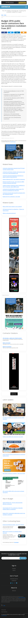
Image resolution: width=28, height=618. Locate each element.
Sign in (14, 570)
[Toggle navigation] (26, 7)
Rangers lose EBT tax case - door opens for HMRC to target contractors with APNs (13, 182)
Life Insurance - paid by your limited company (12, 338)
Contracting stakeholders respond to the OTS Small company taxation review (13, 169)
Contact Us (14, 580)
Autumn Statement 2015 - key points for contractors (14, 179)
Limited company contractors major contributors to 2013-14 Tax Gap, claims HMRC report (14, 186)
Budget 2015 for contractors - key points (11, 196)
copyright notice (13, 141)
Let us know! (16, 542)
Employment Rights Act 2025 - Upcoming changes (13, 524)
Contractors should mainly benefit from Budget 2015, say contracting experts (14, 193)
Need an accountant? (7, 346)
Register (14, 568)
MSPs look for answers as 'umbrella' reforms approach (12, 532)
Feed (4, 605)
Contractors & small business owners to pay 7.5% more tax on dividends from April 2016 (13, 190)
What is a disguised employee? (9, 213)
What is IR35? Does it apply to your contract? (12, 206)
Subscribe (23, 558)
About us (14, 590)
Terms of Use (3, 609)
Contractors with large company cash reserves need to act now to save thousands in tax (14, 172)
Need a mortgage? (6, 342)
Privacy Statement (4, 611)
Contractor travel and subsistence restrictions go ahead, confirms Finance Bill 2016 (13, 176)
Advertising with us (14, 578)
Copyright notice (4, 615)
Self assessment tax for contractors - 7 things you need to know (13, 210)
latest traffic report (22, 597)
